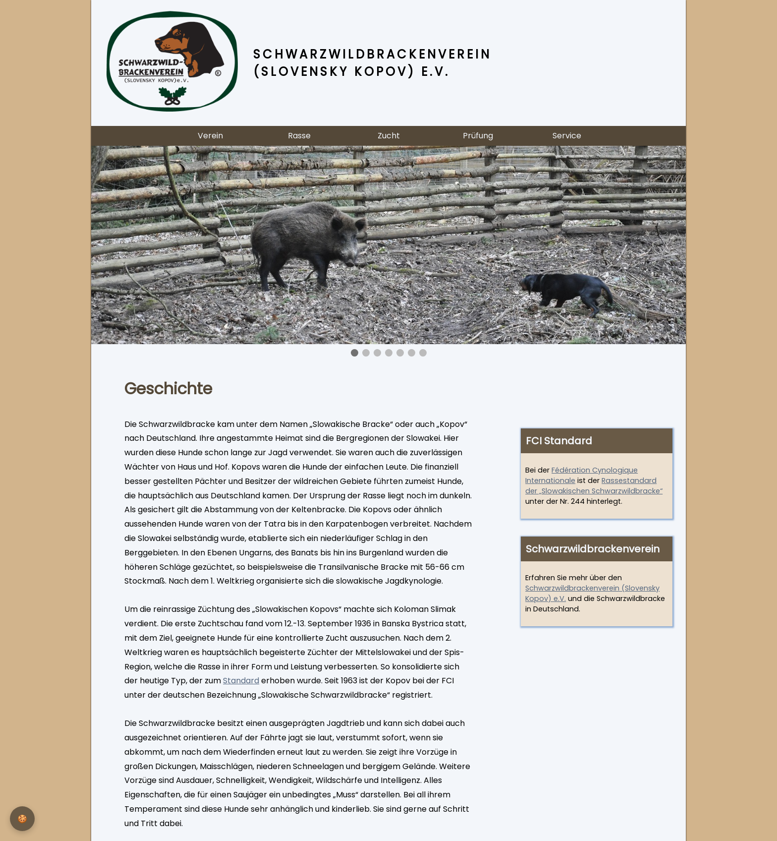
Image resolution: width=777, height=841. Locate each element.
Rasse (299, 135)
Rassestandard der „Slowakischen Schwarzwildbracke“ (594, 486)
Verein (210, 135)
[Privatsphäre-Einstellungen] (22, 818)
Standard (241, 680)
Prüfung (478, 135)
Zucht (389, 135)
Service (567, 135)
